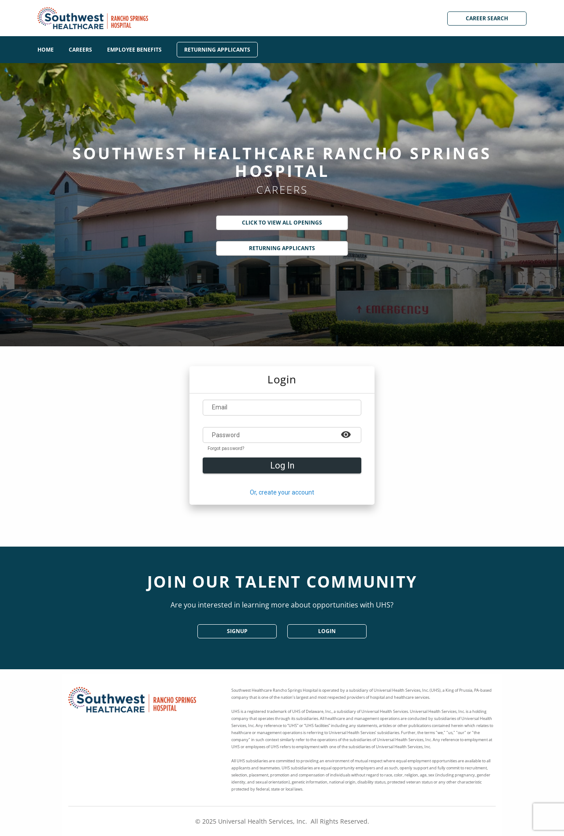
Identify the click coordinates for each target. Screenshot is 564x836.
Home (45, 49)
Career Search (487, 18)
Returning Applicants (217, 49)
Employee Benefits (134, 49)
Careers (80, 49)
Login (327, 631)
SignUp (237, 631)
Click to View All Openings (282, 222)
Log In (282, 465)
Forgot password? (226, 448)
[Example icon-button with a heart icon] (346, 434)
